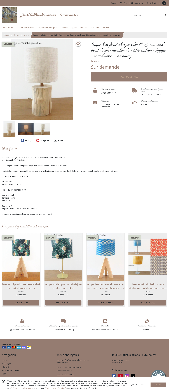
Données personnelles (65, 374)
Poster (59, 140)
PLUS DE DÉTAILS (129, 76)
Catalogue (6, 363)
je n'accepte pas (138, 384)
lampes (26, 35)
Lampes (95, 61)
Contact (113, 3)
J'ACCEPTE (158, 384)
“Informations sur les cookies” (22, 388)
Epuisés (16, 35)
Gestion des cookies (64, 371)
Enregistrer (43, 140)
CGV (4, 374)
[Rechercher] (165, 15)
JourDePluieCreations (10, 370)
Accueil (7, 35)
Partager (26, 140)
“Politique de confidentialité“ (55, 388)
